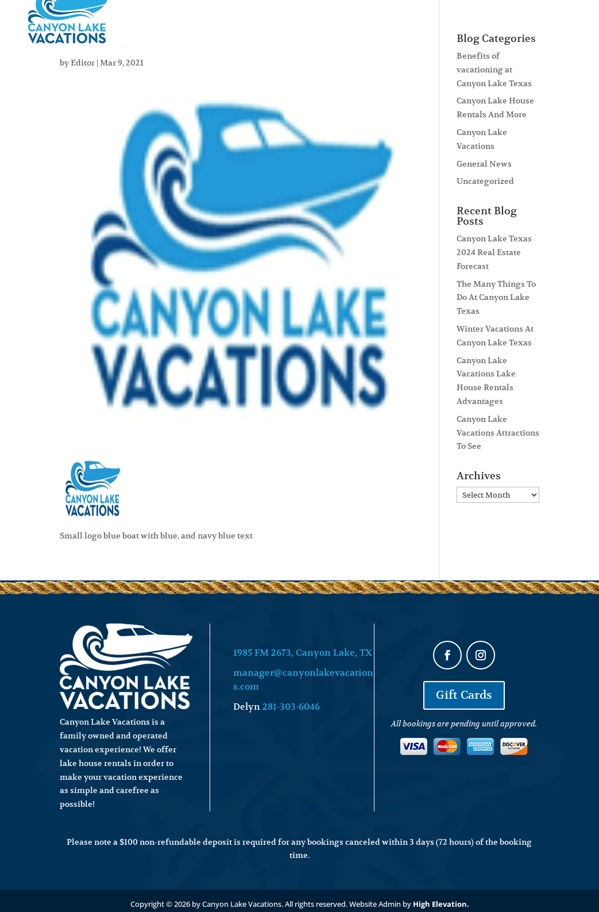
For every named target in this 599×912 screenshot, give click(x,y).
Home (163, 22)
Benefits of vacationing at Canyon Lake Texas (494, 69)
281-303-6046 (291, 707)
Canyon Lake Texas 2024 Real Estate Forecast (494, 252)
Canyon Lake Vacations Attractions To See (498, 433)
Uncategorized (485, 181)
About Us (397, 22)
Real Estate (330, 22)
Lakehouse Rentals (240, 22)
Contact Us (562, 22)
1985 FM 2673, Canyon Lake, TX (302, 653)
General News (484, 164)
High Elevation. (441, 904)
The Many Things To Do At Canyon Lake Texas (496, 298)
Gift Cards (464, 695)
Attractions (476, 22)
